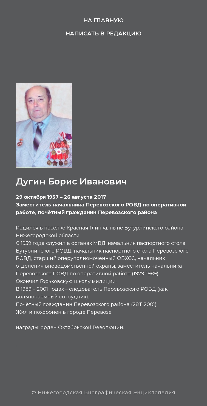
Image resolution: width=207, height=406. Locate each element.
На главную (103, 20)
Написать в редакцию (103, 33)
